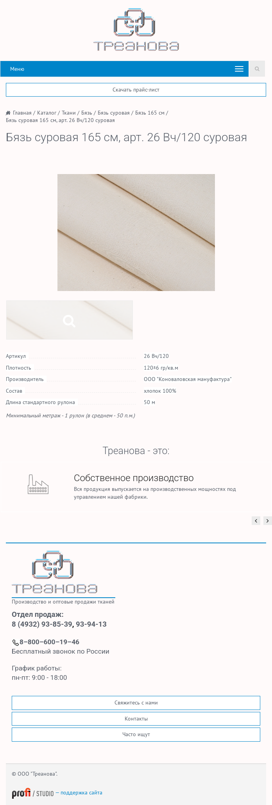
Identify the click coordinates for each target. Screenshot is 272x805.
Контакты (136, 718)
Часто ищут (136, 734)
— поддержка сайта (57, 792)
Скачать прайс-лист (136, 89)
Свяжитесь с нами (136, 702)
